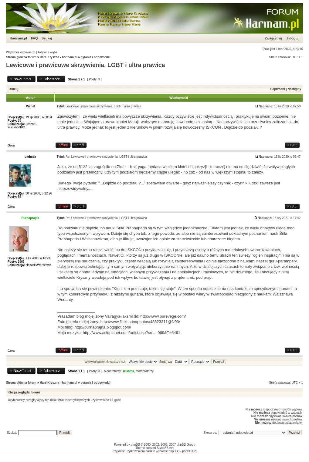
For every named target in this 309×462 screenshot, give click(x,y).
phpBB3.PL (190, 451)
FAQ (34, 38)
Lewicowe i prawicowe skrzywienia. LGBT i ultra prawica (85, 65)
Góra (11, 145)
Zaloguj (292, 38)
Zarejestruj (273, 38)
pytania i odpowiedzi (95, 57)
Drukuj (14, 89)
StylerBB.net (165, 448)
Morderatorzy (145, 371)
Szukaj (47, 38)
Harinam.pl (18, 38)
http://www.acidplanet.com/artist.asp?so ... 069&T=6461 (131, 332)
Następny (294, 89)
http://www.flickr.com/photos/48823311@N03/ (140, 321)
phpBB (135, 444)
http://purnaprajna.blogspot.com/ (102, 327)
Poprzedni (277, 89)
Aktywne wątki (47, 52)
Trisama (128, 371)
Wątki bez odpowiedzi (21, 52)
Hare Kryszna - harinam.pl (58, 57)
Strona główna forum (21, 57)
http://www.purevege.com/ (163, 316)
